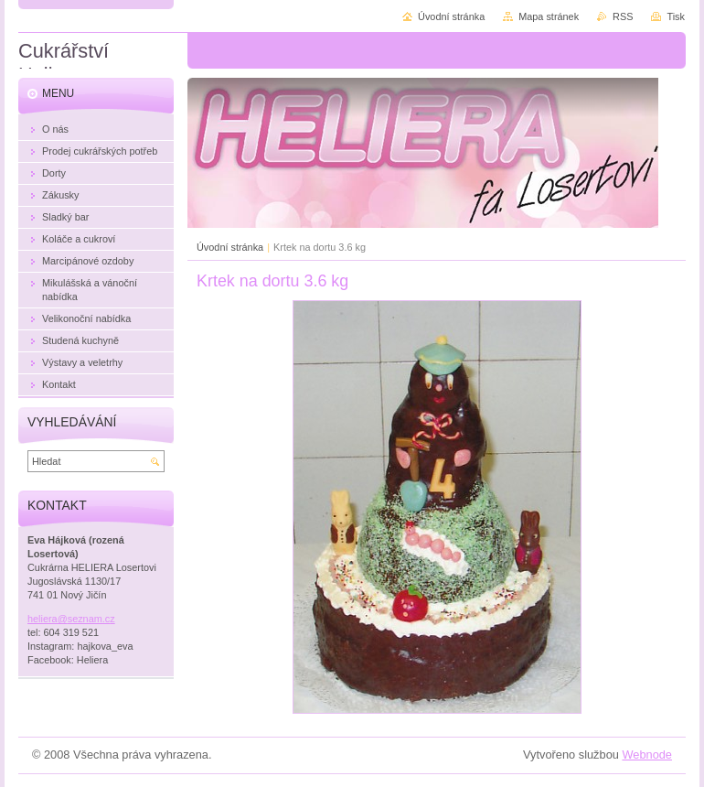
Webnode (647, 754)
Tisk (676, 16)
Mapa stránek (548, 16)
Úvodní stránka (230, 247)
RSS (623, 16)
